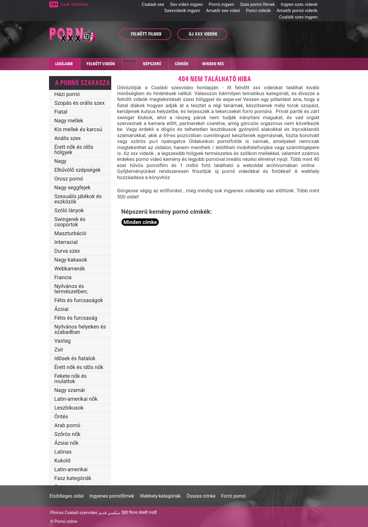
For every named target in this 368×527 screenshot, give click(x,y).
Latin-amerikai (71, 469)
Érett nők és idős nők (78, 367)
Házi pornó (67, 94)
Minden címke (140, 222)
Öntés (61, 416)
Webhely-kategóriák (160, 496)
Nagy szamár (69, 390)
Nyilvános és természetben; (71, 288)
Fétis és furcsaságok (78, 300)
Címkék (181, 63)
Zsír (58, 349)
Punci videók (258, 10)
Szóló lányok (69, 210)
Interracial (66, 242)
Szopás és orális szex (79, 103)
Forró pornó (233, 496)
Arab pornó (67, 425)
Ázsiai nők (66, 443)
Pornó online (65, 521)
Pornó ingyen (221, 4)
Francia (63, 277)
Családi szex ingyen (298, 17)
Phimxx (57, 512)
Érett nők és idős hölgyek (73, 149)
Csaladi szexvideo (81, 512)
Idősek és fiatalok (74, 358)
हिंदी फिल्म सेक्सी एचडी (139, 512)
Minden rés (213, 63)
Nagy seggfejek (72, 187)
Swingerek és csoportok (69, 222)
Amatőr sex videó (223, 10)
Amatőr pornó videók (297, 10)
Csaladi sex (153, 4)
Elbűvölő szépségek (77, 170)
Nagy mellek (68, 120)
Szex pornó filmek (257, 4)
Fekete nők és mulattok (70, 378)
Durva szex (67, 251)
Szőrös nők (67, 434)
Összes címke (200, 496)
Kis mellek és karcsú (78, 129)
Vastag (62, 341)
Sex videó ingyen (186, 4)
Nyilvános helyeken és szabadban (80, 329)
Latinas (63, 452)
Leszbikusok (69, 408)
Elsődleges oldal (67, 496)
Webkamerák (69, 268)
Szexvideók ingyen (182, 10)
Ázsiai (61, 309)
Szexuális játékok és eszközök (78, 199)
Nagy (60, 161)
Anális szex (67, 138)
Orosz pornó (68, 179)
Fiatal (60, 112)
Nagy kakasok (70, 260)
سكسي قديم (109, 512)
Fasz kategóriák (72, 478)
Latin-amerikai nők (75, 399)
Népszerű (152, 63)
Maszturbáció (70, 233)
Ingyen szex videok (299, 4)
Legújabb (64, 63)
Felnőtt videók (101, 63)
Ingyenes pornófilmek (112, 496)
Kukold (62, 460)
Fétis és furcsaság (75, 318)
